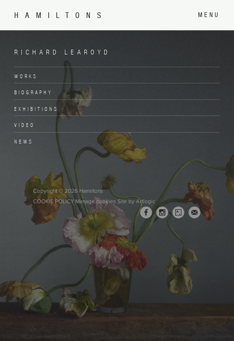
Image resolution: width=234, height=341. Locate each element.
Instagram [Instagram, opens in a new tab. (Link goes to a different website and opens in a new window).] (162, 212)
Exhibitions (36, 109)
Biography (33, 92)
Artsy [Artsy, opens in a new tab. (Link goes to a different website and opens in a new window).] (178, 212)
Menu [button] (209, 14)
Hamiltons (61, 15)
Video (24, 125)
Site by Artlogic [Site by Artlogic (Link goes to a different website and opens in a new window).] (136, 201)
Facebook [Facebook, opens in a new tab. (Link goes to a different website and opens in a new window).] (146, 212)
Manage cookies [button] (95, 201)
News (23, 141)
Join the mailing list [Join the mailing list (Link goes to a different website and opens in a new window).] (194, 212)
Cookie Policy (53, 201)
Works (25, 76)
